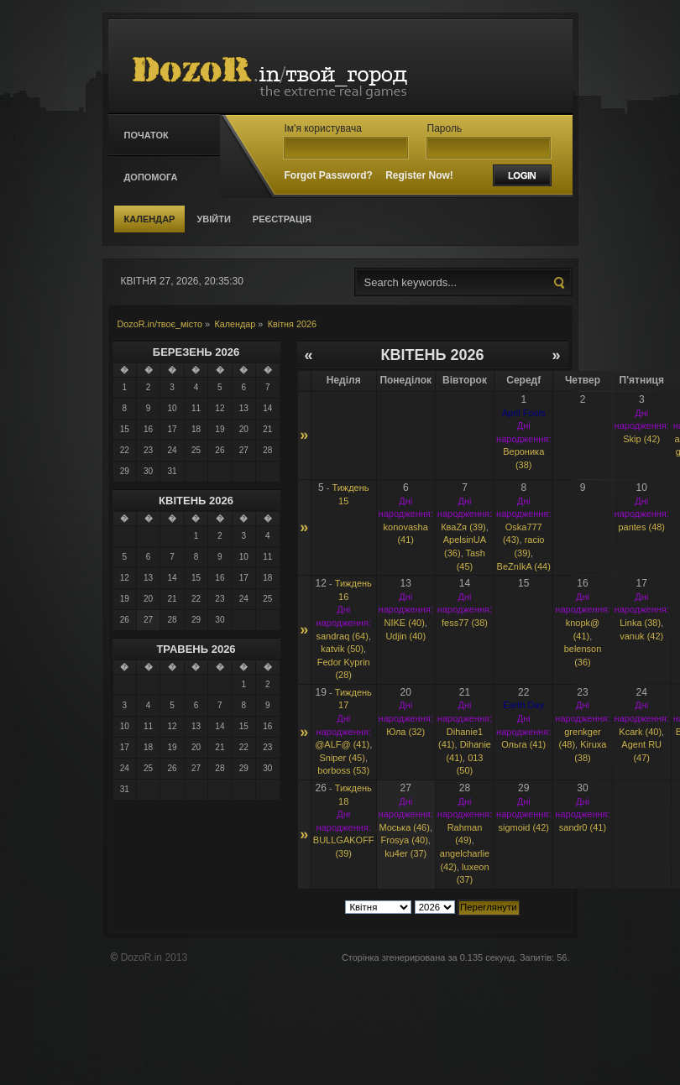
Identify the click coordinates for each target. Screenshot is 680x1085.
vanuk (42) (641, 636)
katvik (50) (342, 649)
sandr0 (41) (582, 827)
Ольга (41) (523, 744)
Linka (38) (640, 623)
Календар (149, 219)
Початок (146, 135)
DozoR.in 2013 (154, 957)
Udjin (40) (405, 636)
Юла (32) (405, 732)
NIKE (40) (404, 623)
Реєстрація (282, 219)
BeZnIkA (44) (524, 566)
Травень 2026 (195, 649)
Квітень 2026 (196, 500)
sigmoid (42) (523, 827)
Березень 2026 (196, 352)
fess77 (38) (465, 623)
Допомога (151, 177)
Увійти (213, 219)
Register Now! (419, 175)
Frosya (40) (404, 840)
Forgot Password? (329, 175)
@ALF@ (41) (342, 744)
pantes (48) (641, 527)
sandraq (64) (342, 636)
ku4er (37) (405, 853)
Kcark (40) (640, 732)
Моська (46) (404, 827)
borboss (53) (343, 770)
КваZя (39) (463, 527)
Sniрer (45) (341, 758)
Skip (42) (641, 439)
